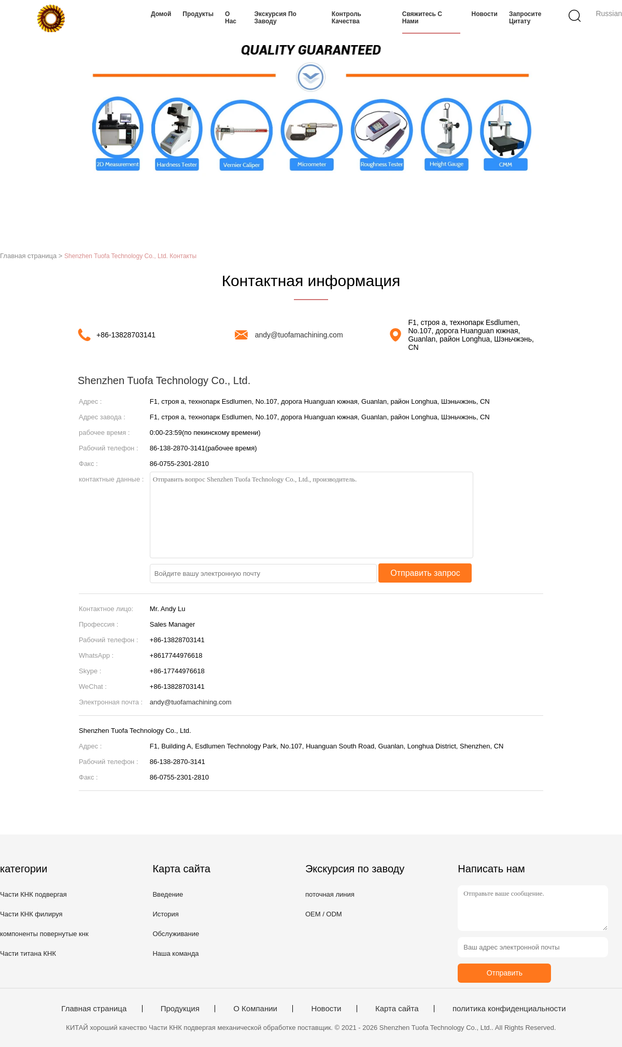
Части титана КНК (28, 953)
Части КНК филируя (31, 914)
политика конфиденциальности (509, 1008)
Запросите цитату (525, 17)
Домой (161, 14)
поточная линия (330, 894)
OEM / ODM (323, 914)
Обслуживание (175, 934)
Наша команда (175, 953)
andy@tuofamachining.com (299, 335)
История (165, 914)
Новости (485, 14)
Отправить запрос (425, 573)
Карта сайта (397, 1008)
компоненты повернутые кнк (44, 934)
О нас (230, 17)
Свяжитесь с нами (422, 17)
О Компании (255, 1008)
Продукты (198, 14)
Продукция (180, 1008)
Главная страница (93, 1008)
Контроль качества (346, 17)
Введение (167, 894)
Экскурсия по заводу (275, 17)
